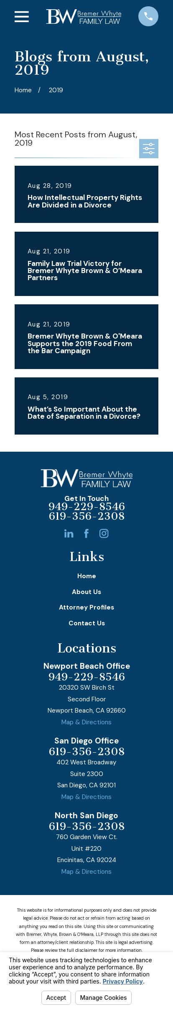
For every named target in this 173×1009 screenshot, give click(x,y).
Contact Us (87, 623)
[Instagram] (103, 533)
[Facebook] (86, 533)
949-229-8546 (86, 507)
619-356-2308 (87, 516)
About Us (86, 592)
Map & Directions (86, 722)
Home (86, 576)
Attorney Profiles (86, 607)
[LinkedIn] (68, 533)
